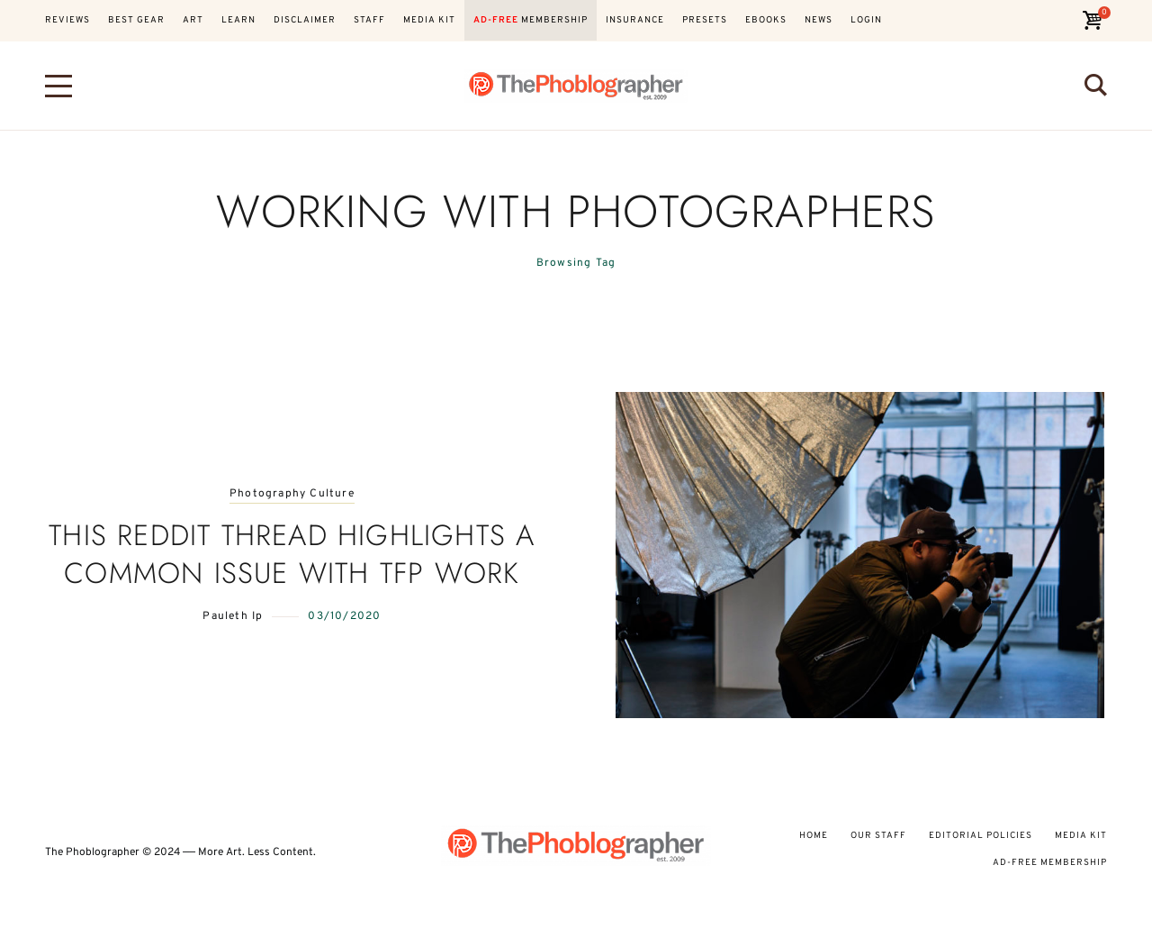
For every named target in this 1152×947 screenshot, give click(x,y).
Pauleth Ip (232, 616)
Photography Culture (292, 494)
